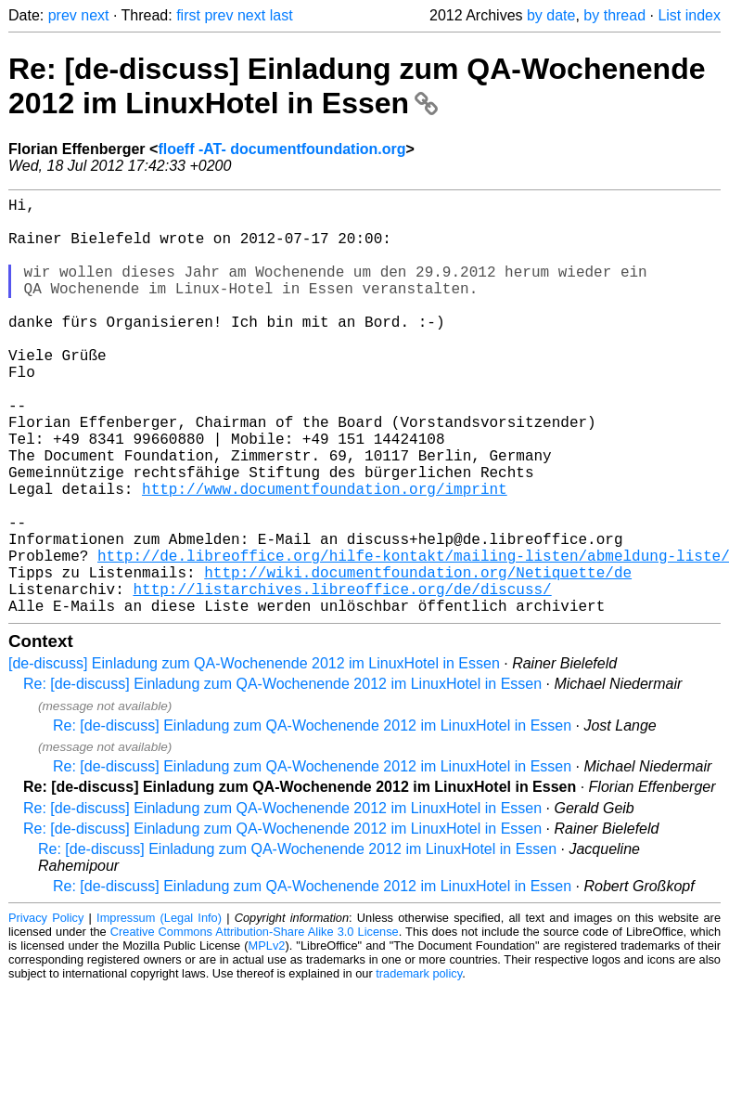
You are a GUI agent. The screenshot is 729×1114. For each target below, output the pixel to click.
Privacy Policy (45, 1010)
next (95, 15)
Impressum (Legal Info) (159, 1010)
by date (551, 15)
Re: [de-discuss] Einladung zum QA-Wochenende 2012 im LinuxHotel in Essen (356, 86)
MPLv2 (267, 1038)
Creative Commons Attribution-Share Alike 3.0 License (254, 1024)
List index (689, 15)
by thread (614, 15)
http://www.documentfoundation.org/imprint (324, 555)
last (281, 15)
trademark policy (419, 1066)
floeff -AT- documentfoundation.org (281, 149)
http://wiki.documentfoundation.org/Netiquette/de (418, 657)
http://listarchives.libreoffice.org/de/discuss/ (342, 677)
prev (62, 15)
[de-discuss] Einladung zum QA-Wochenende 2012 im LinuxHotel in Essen (254, 756)
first (188, 15)
